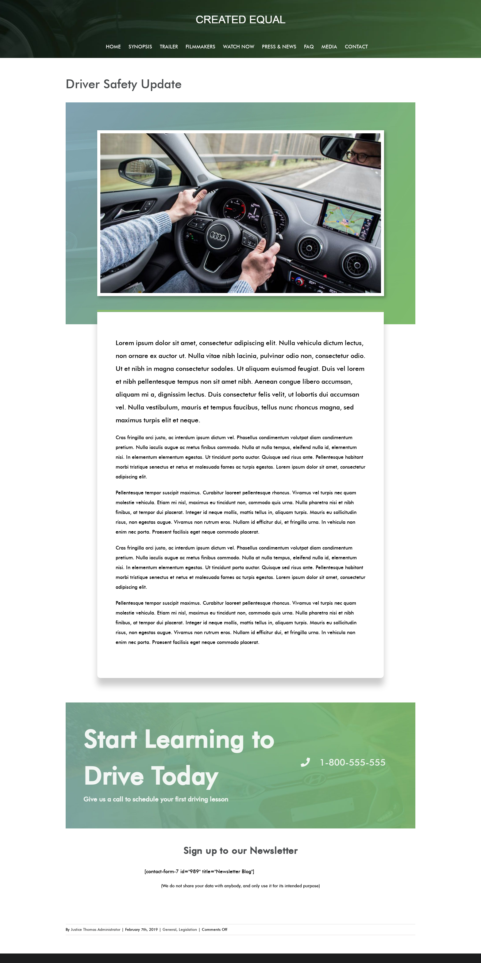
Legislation (188, 929)
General (169, 929)
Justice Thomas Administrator (95, 929)
